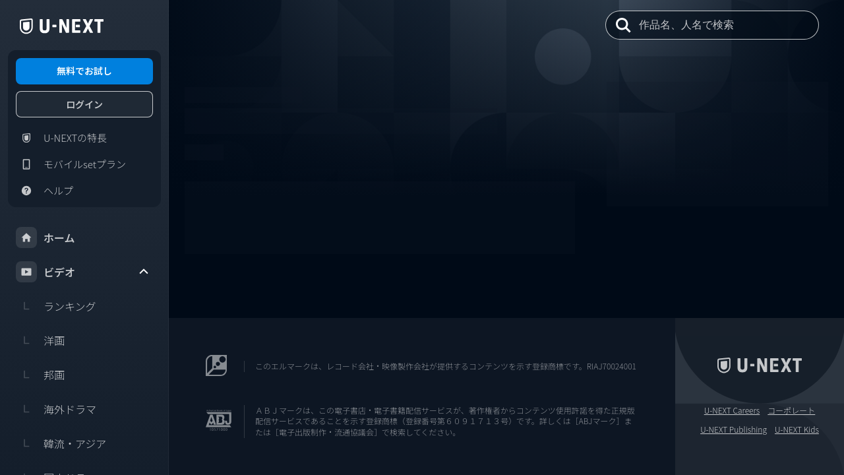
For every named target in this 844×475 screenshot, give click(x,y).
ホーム (45, 237)
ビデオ (83, 271)
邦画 (40, 374)
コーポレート (791, 410)
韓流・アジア (61, 443)
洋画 (40, 340)
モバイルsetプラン (71, 164)
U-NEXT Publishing (733, 429)
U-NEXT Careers (732, 410)
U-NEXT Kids (797, 429)
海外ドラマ (56, 409)
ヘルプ (44, 190)
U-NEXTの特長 (61, 137)
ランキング (56, 306)
